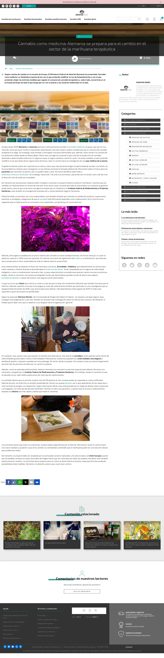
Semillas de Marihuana (11, 643)
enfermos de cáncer (54, 269)
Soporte (146, 19)
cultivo (78, 258)
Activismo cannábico (135, 120)
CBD (128, 196)
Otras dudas (7, 639)
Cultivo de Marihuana (136, 133)
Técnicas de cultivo (141, 137)
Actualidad (86, 36)
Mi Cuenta (153, 19)
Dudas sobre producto (11, 631)
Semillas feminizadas (33, 19)
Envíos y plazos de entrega (47, 624)
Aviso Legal (41, 620)
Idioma (139, 6)
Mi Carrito (160, 19)
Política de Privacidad (45, 628)
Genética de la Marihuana (138, 129)
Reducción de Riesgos (136, 200)
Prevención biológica (142, 146)
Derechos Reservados (45, 640)
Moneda (153, 6)
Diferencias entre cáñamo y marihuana (137, 228)
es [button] (143, 6)
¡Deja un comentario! (82, 596)
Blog (29, 6)
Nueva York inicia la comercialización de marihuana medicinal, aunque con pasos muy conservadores (102, 547)
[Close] (161, 2)
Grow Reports (138, 174)
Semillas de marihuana (11, 19)
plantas (68, 383)
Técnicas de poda (139, 142)
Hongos (135, 155)
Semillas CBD (75, 19)
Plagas (135, 183)
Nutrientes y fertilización (144, 178)
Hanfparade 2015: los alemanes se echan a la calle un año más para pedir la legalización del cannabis (140, 547)
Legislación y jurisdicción (46, 636)
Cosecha (135, 169)
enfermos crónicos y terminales (15, 174)
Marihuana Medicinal (136, 187)
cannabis (43, 199)
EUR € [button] (159, 6)
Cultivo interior (139, 160)
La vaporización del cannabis (59, 543)
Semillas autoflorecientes (56, 19)
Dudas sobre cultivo (10, 635)
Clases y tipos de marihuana (133, 239)
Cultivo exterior (139, 165)
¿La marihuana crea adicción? (133, 217)
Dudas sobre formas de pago (13, 627)
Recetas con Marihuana (137, 191)
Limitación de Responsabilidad (48, 632)
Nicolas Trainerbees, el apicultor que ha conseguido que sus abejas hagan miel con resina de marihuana (21, 547)
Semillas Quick (90, 19)
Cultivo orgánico (140, 151)
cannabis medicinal (76, 147)
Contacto (129, 652)
